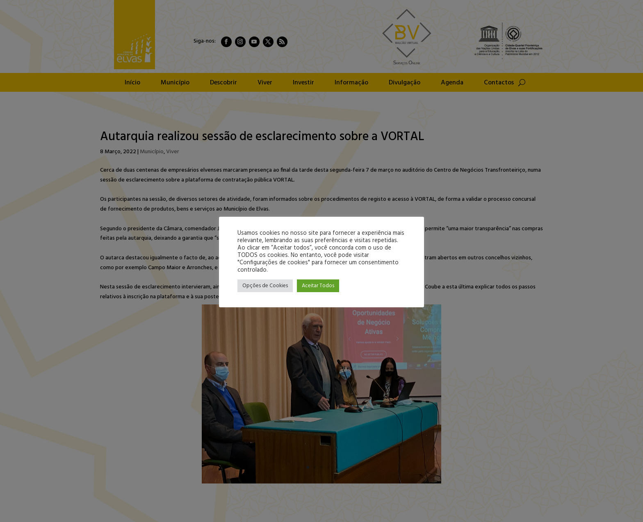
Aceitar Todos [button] (318, 285)
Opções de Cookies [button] (265, 285)
